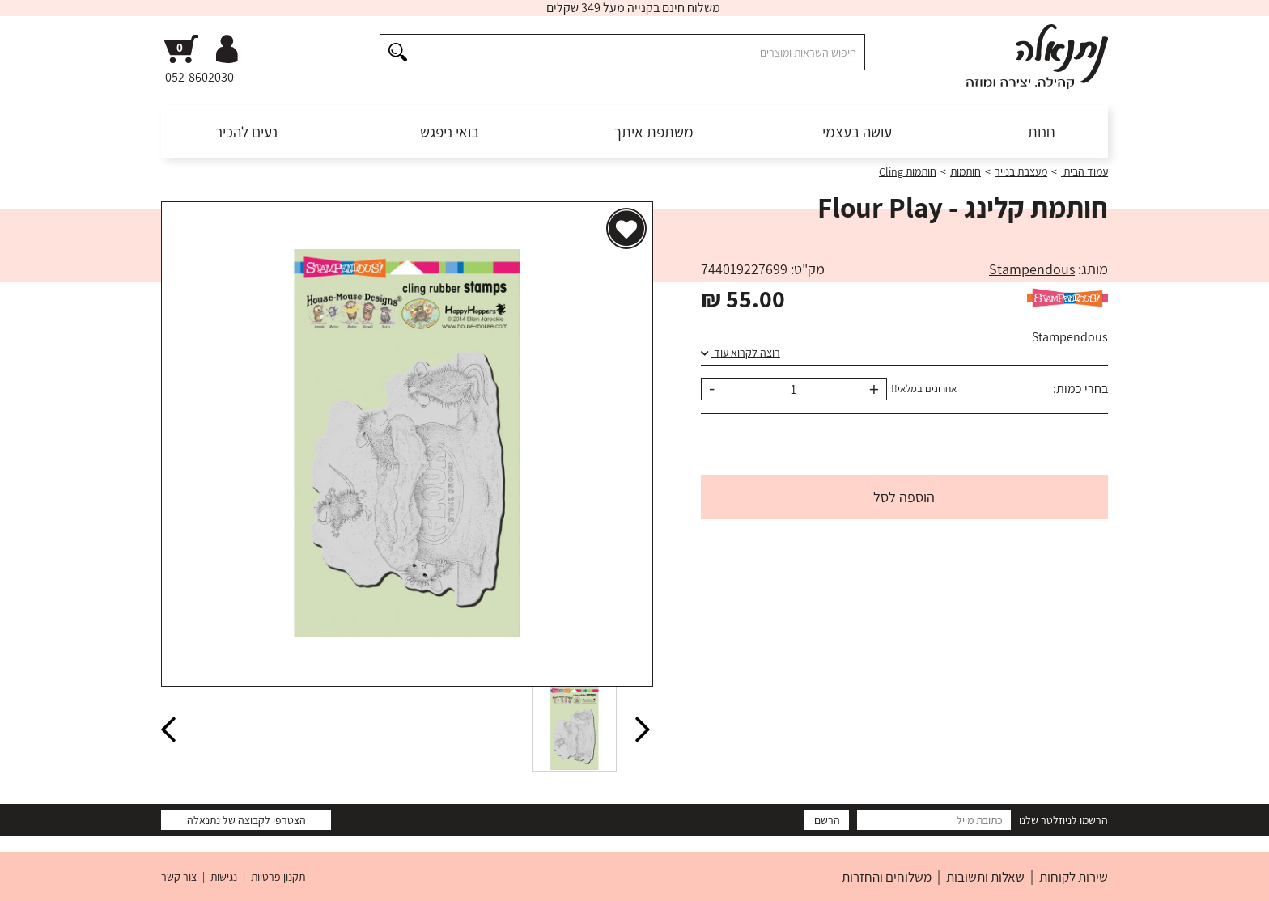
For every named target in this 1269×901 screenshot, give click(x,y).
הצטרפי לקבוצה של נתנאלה (246, 820)
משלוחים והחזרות (887, 877)
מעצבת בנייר (1021, 171)
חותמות (965, 171)
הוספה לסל (904, 497)
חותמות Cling (907, 171)
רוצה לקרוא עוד (740, 352)
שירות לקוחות (1073, 877)
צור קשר (179, 876)
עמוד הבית (1084, 171)
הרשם (827, 820)
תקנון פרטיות (278, 876)
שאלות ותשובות (985, 877)
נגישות (223, 876)
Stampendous (1032, 269)
